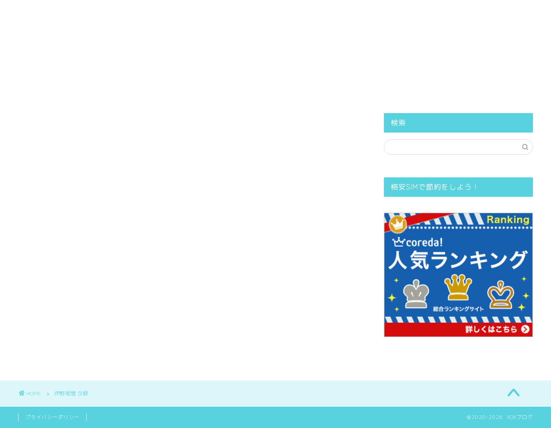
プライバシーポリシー (294, 42)
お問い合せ (368, 42)
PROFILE (224, 42)
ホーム (177, 42)
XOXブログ (275, 16)
